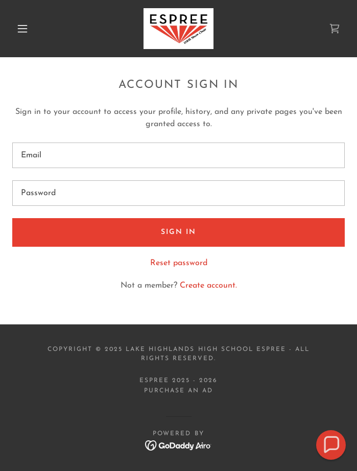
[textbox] (178, 155)
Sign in (178, 232)
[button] (28, 28)
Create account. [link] (208, 285)
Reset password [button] (178, 263)
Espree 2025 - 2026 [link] (178, 381)
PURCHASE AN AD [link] (178, 391)
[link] (178, 28)
